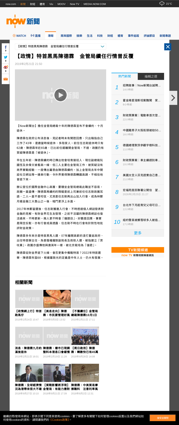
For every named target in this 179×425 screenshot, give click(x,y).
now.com (11, 3)
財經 (32, 4)
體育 (42, 4)
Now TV (74, 3)
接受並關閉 (162, 418)
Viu (51, 3)
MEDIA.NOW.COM (95, 3)
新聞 (23, 4)
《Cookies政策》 (59, 419)
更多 (138, 233)
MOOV (62, 3)
